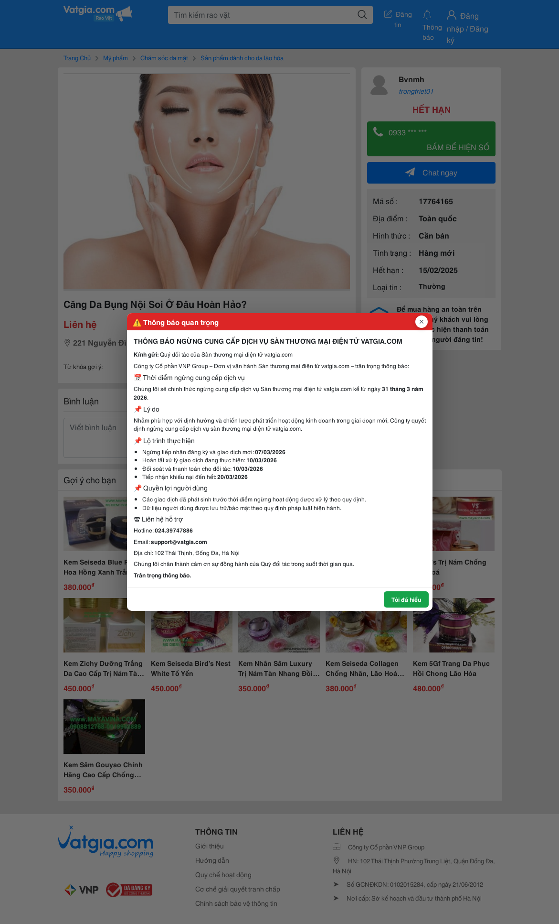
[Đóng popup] (421, 321)
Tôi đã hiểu (406, 599)
